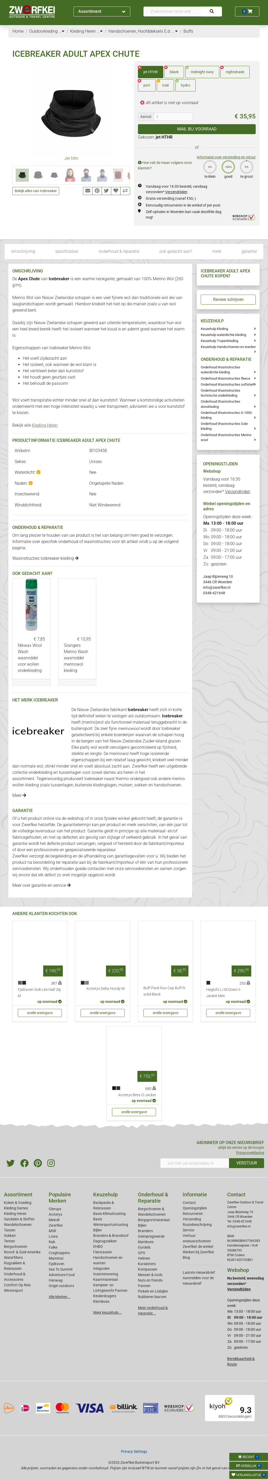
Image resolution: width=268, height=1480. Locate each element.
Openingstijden (195, 1208)
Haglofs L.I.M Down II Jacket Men (223, 992)
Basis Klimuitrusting (109, 1214)
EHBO (98, 1246)
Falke (53, 1247)
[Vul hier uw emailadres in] (194, 1163)
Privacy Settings (134, 1451)
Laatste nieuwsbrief (199, 1272)
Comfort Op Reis (17, 1285)
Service (188, 1230)
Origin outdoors (61, 1286)
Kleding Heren (45, 425)
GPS (141, 1253)
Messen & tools (150, 1275)
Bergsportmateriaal (154, 1220)
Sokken (10, 1235)
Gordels (144, 1247)
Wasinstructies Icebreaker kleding (45, 558)
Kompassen (147, 1269)
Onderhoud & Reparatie (153, 1197)
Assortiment (101, 11)
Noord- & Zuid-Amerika (22, 1252)
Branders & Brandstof (111, 1235)
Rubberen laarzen (152, 1297)
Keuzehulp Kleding (214, 329)
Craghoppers (59, 1253)
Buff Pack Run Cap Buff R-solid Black (164, 991)
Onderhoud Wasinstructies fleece (225, 378)
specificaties (66, 251)
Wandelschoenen (18, 1224)
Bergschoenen (15, 1246)
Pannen (144, 1286)
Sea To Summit (61, 1269)
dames (109, 772)
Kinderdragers (104, 1296)
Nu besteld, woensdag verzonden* (245, 1283)
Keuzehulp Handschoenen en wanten (228, 347)
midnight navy (199, 70)
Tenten (9, 1241)
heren (129, 772)
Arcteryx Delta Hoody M (105, 988)
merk (216, 251)
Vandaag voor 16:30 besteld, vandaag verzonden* (226, 485)
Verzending (192, 1219)
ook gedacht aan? (175, 251)
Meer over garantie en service (41, 885)
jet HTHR (148, 70)
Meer (19, 795)
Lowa (53, 1236)
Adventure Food (62, 1275)
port (144, 83)
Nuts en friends (150, 1280)
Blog (186, 1257)
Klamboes (101, 1301)
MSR (52, 1231)
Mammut (56, 1258)
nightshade (232, 70)
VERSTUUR (246, 1163)
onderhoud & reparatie (118, 251)
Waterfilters (13, 1257)
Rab (52, 1242)
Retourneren (193, 1214)
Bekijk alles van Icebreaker (36, 191)
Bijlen (97, 1230)
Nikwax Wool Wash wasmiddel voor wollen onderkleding (30, 658)
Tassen (9, 1230)
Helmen (144, 1258)
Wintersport (13, 1290)
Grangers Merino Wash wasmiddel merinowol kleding (76, 658)
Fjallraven (56, 1264)
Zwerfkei (56, 1225)
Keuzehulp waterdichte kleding (223, 335)
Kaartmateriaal (105, 1279)
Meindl (54, 1220)
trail (163, 83)
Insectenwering (105, 1274)
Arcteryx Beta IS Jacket (137, 1095)
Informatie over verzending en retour (226, 157)
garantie (249, 251)
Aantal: (146, 117)
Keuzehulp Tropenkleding (219, 341)
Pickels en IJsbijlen (153, 1291)
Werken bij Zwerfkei (198, 1252)
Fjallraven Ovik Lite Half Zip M (39, 992)
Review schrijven (228, 299)
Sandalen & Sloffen (19, 1219)
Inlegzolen (101, 1268)
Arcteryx (55, 1214)
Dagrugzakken (105, 1241)
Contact (189, 1203)
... (61, 31)
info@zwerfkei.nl (216, 587)
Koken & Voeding (17, 1203)
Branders (145, 1231)
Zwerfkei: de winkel (198, 1246)
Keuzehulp (105, 1194)
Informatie (195, 1194)
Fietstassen (102, 1252)
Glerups (55, 1209)
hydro (182, 83)
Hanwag (56, 1280)
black (171, 70)
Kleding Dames (16, 1208)
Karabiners (147, 1264)
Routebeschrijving (197, 1224)
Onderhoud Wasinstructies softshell (227, 384)
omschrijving (23, 251)
